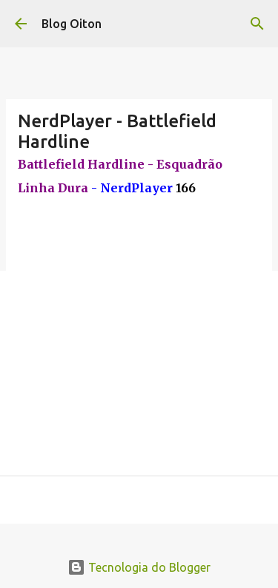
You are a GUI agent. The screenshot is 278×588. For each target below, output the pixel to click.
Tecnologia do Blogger (139, 567)
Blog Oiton (72, 23)
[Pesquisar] (257, 23)
